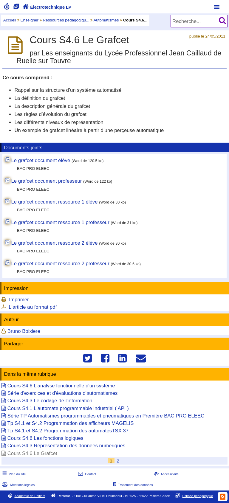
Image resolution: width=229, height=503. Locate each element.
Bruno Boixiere (23, 331)
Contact (86, 474)
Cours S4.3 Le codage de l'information (49, 400)
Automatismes (106, 20)
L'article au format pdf (33, 307)
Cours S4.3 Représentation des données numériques (66, 445)
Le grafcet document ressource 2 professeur (60, 263)
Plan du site (13, 474)
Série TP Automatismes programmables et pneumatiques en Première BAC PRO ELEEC (106, 416)
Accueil (9, 20)
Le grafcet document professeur (46, 181)
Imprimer (19, 299)
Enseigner (30, 20)
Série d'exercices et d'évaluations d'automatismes (62, 393)
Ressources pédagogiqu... (66, 20)
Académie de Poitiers (29, 496)
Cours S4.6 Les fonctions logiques (45, 438)
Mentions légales (18, 485)
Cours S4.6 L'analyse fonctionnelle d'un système (61, 386)
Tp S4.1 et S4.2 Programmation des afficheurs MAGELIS (70, 423)
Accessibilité (166, 474)
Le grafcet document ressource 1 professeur (60, 222)
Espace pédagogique (197, 496)
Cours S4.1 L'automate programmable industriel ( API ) (68, 408)
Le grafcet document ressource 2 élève (54, 243)
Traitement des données (132, 485)
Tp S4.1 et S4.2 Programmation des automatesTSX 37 (68, 431)
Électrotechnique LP (46, 7)
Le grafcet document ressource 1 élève (54, 202)
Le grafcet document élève (40, 160)
